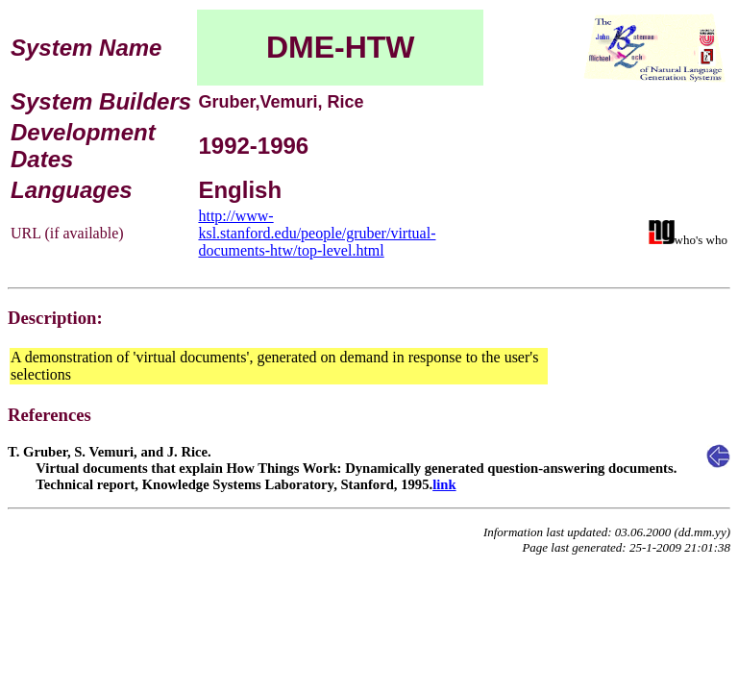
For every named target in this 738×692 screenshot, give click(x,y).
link (443, 484)
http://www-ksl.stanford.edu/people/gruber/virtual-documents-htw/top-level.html (316, 233)
